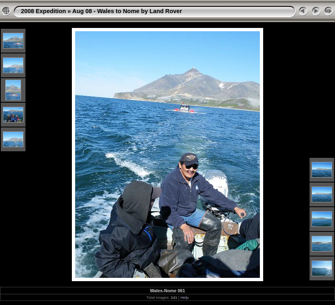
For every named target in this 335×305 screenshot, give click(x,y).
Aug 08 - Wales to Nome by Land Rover (127, 11)
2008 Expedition (43, 11)
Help (185, 297)
